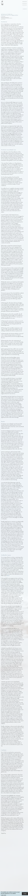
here (8, 575)
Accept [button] (24, 893)
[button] (24, 3)
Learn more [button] (3, 895)
